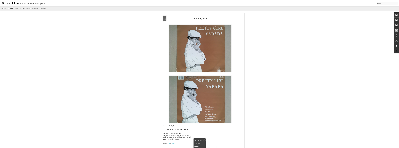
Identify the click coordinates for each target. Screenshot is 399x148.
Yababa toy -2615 (200, 18)
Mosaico (22, 8)
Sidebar (28, 8)
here (168, 143)
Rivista (16, 8)
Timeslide (43, 8)
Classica (3, 8)
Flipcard (10, 8)
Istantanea (35, 8)
